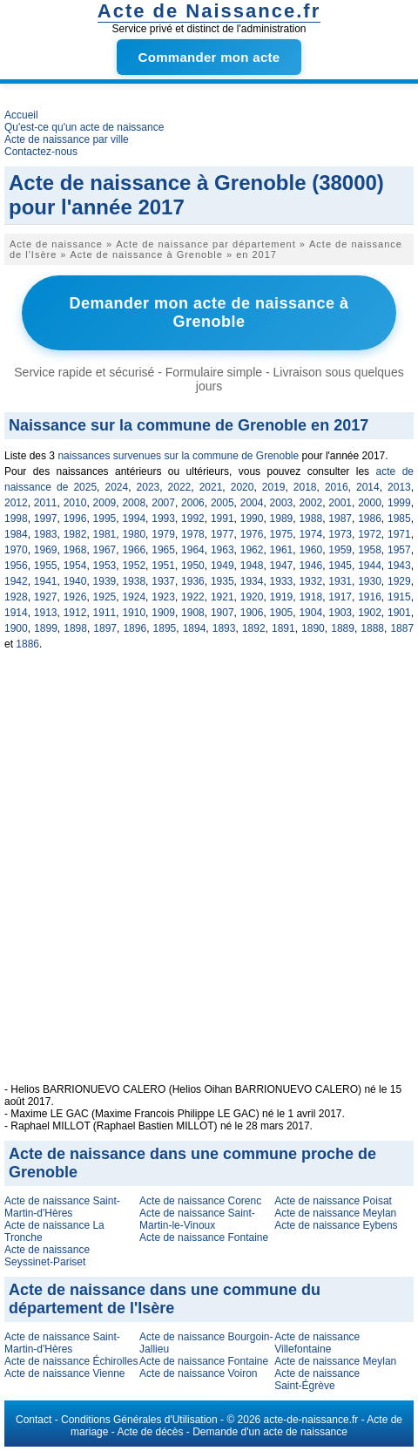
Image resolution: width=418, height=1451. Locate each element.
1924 (133, 597)
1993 (163, 518)
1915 (399, 597)
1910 (133, 613)
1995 (105, 518)
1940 (75, 581)
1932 (310, 581)
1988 (310, 518)
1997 (45, 518)
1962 (252, 550)
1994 (133, 518)
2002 (310, 503)
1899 (45, 628)
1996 (75, 518)
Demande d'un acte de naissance (269, 1432)
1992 (193, 518)
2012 (16, 503)
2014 (368, 487)
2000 (369, 503)
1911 (105, 613)
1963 (222, 550)
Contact (33, 1420)
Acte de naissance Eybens (335, 1225)
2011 (45, 503)
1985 (399, 518)
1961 (281, 550)
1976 (252, 534)
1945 (340, 565)
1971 (399, 534)
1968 (75, 550)
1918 (310, 597)
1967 (105, 550)
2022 (180, 487)
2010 (75, 503)
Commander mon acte (209, 57)
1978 (193, 534)
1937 (163, 581)
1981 (105, 534)
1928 (16, 597)
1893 (224, 628)
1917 (340, 597)
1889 (342, 628)
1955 (45, 565)
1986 (369, 518)
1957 (399, 550)
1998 (16, 518)
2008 (133, 503)
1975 (281, 534)
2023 (148, 487)
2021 (211, 487)
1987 (340, 518)
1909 (163, 613)
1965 (163, 550)
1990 (252, 518)
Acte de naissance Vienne (64, 1373)
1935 (222, 581)
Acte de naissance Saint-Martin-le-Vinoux (197, 1219)
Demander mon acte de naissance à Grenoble (208, 312)
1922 (193, 597)
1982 (75, 534)
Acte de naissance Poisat (333, 1201)
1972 (369, 534)
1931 (340, 581)
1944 (369, 565)
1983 (45, 534)
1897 (105, 628)
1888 (372, 628)
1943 (399, 565)
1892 (254, 628)
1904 (310, 613)
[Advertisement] (211, 876)
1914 (16, 613)
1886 (27, 644)
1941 (45, 581)
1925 (105, 597)
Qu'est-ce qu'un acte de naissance (84, 127)
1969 (45, 550)
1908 (193, 613)
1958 (369, 550)
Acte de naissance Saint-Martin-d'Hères (62, 1207)
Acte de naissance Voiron (198, 1373)
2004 (252, 503)
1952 (133, 565)
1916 (369, 597)
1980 (133, 534)
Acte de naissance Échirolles (71, 1361)
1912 (75, 613)
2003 (281, 503)
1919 (281, 597)
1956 (16, 565)
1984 (16, 534)
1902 (369, 613)
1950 (193, 565)
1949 (222, 565)
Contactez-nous (41, 152)
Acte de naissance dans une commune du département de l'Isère (164, 1299)
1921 (222, 597)
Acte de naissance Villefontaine (317, 1343)
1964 (193, 550)
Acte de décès (150, 1432)
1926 (75, 597)
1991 (222, 518)
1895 (165, 628)
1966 (133, 550)
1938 (133, 581)
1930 (369, 581)
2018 (305, 487)
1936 (193, 581)
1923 (163, 597)
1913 (45, 613)
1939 (105, 581)
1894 (194, 628)
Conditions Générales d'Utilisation (139, 1420)
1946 (310, 565)
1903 (340, 613)
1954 (75, 565)
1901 (399, 613)
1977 (222, 534)
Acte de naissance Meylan (335, 1213)
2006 (193, 503)
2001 (340, 503)
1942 (16, 581)
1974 (310, 534)
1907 (222, 613)
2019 (274, 487)
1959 (340, 550)
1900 (16, 628)
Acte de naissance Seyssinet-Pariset (47, 1256)
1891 (283, 628)
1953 (105, 565)
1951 (163, 565)
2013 (399, 487)
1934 (252, 581)
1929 (399, 581)
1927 (45, 597)
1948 (252, 565)
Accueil (21, 115)
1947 (281, 565)
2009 (105, 503)
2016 (336, 487)
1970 (16, 550)
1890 (313, 628)
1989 (281, 518)
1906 (252, 613)
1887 (402, 628)
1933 (281, 581)
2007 (163, 503)
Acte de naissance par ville (66, 139)
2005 (222, 503)
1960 (310, 550)
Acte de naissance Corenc (200, 1201)
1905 (281, 613)
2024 (116, 487)
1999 (399, 503)
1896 (134, 628)
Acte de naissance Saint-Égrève (317, 1379)
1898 (75, 628)
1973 (340, 534)
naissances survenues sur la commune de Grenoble (178, 456)
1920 (252, 597)
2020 (242, 487)
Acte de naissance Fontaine (203, 1237)
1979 (163, 534)
